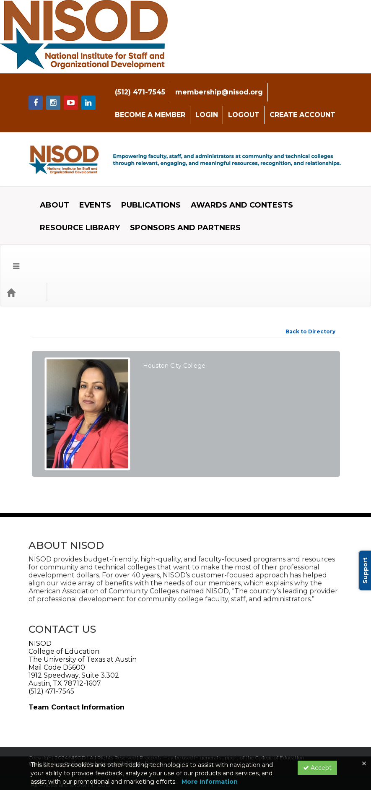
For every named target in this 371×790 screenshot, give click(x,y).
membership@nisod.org (206, 86)
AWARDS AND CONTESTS (235, 186)
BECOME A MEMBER (295, 86)
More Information (210, 781)
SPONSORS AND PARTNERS (179, 208)
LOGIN (113, 108)
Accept (317, 768)
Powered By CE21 (59, 743)
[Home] (23, 233)
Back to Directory (310, 273)
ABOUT (48, 186)
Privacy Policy (108, 734)
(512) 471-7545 (127, 86)
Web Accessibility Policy (120, 705)
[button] (9, 233)
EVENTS (89, 186)
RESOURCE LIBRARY (74, 208)
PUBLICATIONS (144, 186)
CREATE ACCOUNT (209, 108)
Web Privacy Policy (55, 705)
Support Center (56, 734)
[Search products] (262, 233)
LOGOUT (150, 108)
